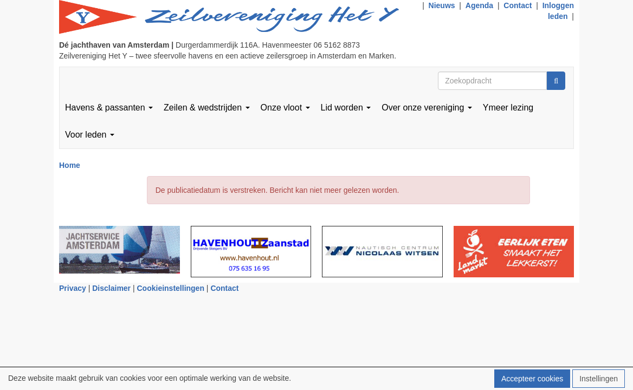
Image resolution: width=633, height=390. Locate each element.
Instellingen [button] (598, 378)
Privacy (72, 288)
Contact (517, 5)
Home (69, 165)
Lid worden (346, 107)
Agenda (479, 5)
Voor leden (89, 134)
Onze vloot (285, 107)
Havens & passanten (109, 107)
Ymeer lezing (508, 107)
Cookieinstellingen (170, 288)
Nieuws (442, 5)
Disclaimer (111, 288)
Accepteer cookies (532, 378)
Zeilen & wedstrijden (207, 107)
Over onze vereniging (427, 107)
